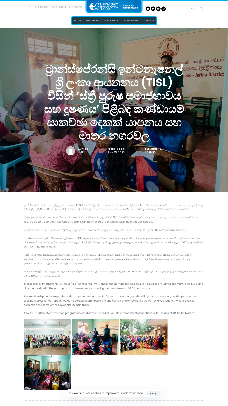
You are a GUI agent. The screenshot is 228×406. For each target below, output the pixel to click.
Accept (153, 393)
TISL (83, 152)
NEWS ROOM (131, 20)
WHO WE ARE (93, 20)
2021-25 (150, 152)
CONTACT (148, 20)
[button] (197, 9)
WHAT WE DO (111, 20)
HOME (77, 20)
